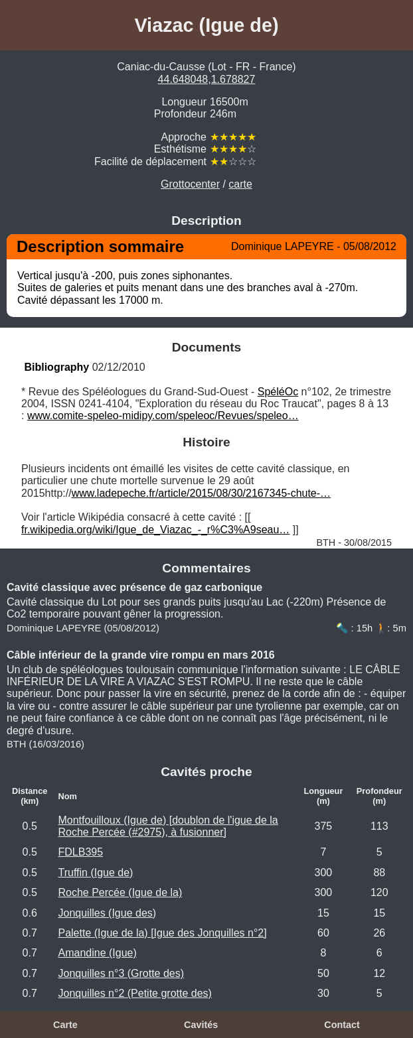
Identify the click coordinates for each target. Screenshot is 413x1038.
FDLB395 (80, 852)
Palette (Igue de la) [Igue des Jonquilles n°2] (162, 933)
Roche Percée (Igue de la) (120, 892)
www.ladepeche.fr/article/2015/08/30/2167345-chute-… (201, 493)
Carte (65, 1024)
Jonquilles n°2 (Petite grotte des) (134, 993)
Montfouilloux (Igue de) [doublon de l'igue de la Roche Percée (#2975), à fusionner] (168, 826)
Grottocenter (190, 184)
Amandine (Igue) (97, 952)
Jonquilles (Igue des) (107, 913)
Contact (342, 1024)
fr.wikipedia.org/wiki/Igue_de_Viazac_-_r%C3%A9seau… (155, 529)
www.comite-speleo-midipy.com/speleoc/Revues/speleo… (163, 415)
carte (240, 184)
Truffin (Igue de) (95, 872)
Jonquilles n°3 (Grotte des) (121, 973)
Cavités (201, 1024)
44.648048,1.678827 (207, 79)
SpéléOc (278, 391)
